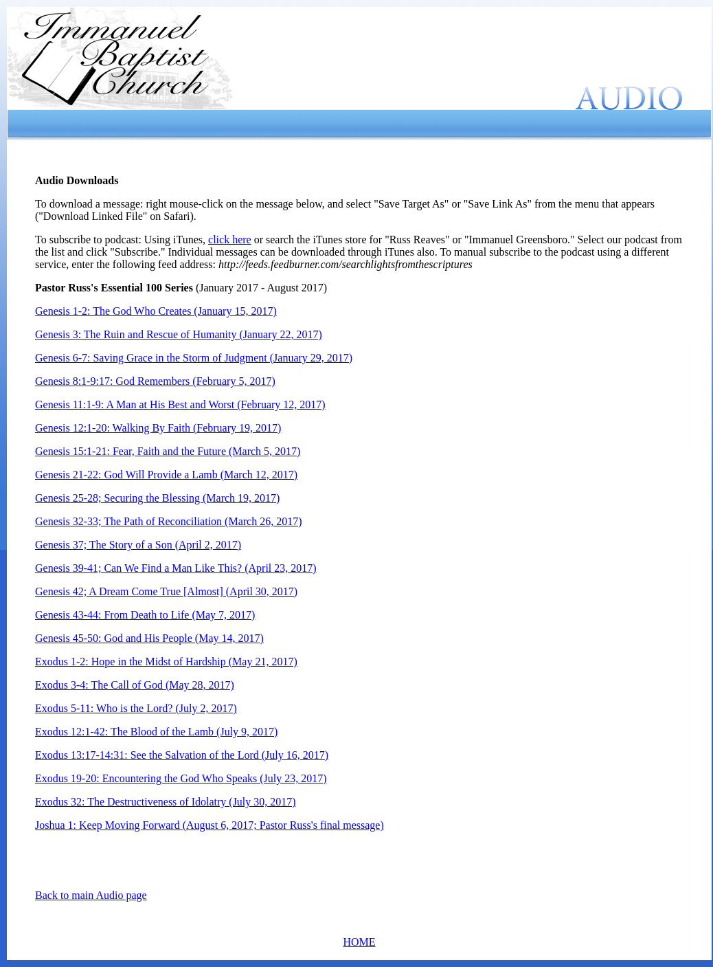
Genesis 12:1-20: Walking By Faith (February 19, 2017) (158, 428)
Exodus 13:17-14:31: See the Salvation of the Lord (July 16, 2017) (181, 755)
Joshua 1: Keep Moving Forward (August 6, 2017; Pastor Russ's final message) (209, 825)
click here (229, 239)
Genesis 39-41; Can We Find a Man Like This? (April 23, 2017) (176, 568)
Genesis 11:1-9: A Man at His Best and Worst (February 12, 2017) (180, 404)
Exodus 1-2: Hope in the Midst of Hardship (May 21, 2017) (166, 661)
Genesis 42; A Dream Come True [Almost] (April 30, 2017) (166, 591)
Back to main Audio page (91, 895)
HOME (359, 942)
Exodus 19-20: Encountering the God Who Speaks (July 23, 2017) (181, 778)
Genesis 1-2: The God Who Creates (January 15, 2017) (156, 311)
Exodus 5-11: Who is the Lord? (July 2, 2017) (136, 708)
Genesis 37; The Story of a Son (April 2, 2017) (138, 545)
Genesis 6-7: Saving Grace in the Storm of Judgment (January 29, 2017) (193, 358)
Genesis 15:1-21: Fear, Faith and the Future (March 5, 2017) (167, 451)
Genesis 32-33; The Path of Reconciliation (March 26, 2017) (168, 521)
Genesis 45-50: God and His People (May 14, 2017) (149, 638)
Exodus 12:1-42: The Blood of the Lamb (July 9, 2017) (156, 731)
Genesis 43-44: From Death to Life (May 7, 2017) (145, 615)
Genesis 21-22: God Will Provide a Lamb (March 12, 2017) (166, 474)
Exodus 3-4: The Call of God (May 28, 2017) (134, 685)
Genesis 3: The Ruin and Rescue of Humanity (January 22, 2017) (178, 334)
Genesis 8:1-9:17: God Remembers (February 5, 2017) (155, 381)
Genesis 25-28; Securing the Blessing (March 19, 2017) (157, 498)
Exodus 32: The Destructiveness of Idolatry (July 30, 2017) (165, 802)
